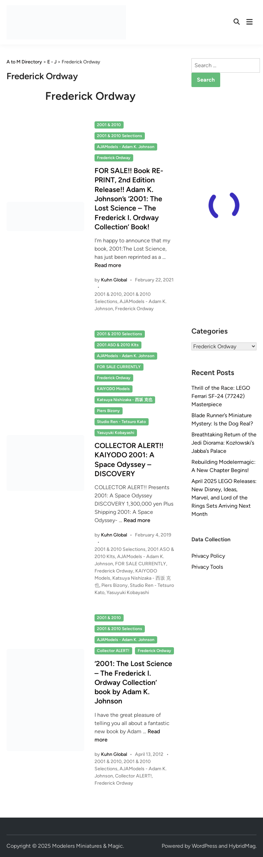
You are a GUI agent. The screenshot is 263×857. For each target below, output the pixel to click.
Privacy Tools (207, 567)
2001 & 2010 (109, 124)
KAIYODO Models (113, 388)
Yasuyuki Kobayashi (115, 432)
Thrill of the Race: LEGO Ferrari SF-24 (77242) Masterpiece (220, 396)
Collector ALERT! (113, 650)
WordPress (204, 846)
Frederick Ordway (113, 157)
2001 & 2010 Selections (119, 135)
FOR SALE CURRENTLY (119, 366)
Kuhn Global (114, 280)
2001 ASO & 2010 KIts (118, 344)
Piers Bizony (108, 410)
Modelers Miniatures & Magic (87, 846)
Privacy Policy (208, 556)
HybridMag (242, 846)
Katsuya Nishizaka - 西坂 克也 (124, 399)
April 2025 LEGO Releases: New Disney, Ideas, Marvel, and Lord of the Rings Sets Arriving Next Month (223, 497)
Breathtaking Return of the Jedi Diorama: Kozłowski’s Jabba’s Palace (223, 442)
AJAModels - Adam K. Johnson (125, 146)
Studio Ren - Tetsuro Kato (121, 421)
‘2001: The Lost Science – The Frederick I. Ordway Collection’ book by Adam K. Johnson (133, 682)
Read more (108, 265)
